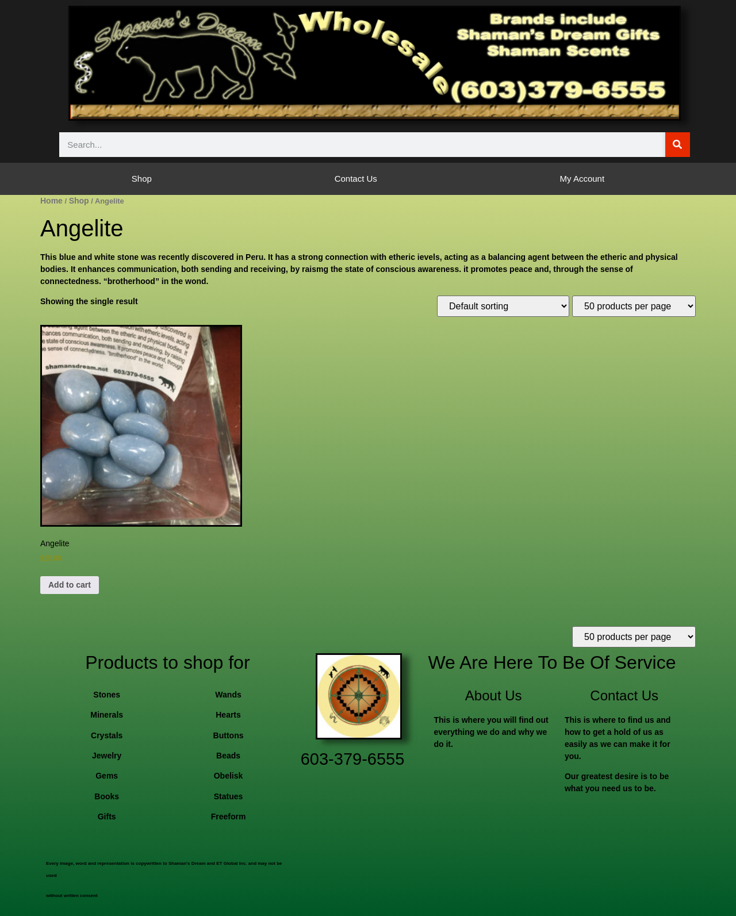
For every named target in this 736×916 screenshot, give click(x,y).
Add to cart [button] (69, 584)
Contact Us (356, 178)
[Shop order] (503, 306)
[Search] (677, 144)
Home (51, 200)
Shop (142, 178)
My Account (582, 178)
